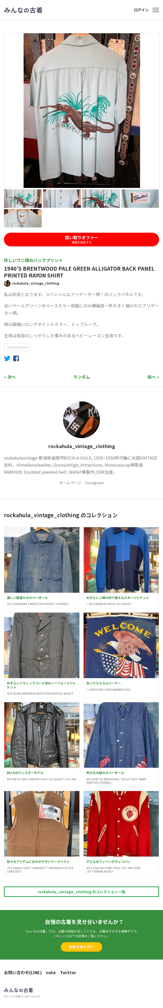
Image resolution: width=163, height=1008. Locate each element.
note (51, 972)
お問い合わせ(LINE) (23, 972)
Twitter (68, 972)
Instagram (94, 482)
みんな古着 (23, 10)
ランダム (81, 377)
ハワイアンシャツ (17, 347)
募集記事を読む (81, 946)
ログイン (141, 9)
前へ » (153, 377)
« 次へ (10, 377)
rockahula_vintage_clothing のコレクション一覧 (81, 891)
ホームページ (70, 482)
